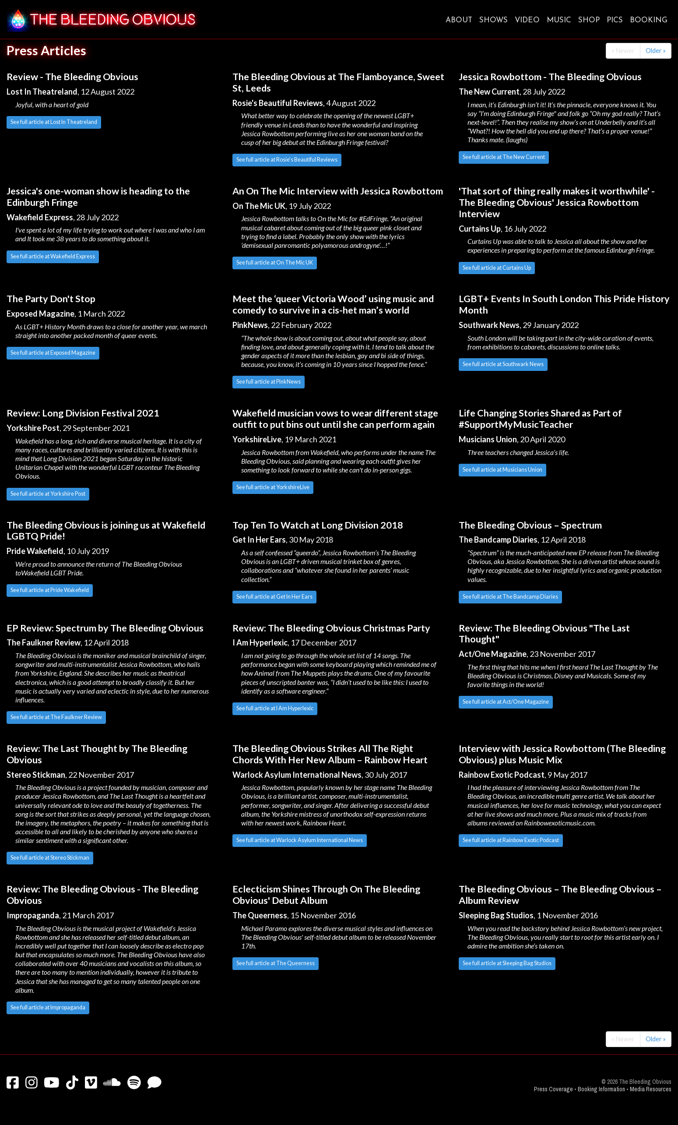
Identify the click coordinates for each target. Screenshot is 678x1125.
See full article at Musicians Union (502, 469)
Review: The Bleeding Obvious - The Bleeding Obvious (102, 894)
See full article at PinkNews (268, 381)
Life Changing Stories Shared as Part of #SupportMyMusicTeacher (540, 418)
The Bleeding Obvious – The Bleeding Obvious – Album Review (560, 894)
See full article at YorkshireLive (272, 487)
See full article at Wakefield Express (53, 256)
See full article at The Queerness (275, 963)
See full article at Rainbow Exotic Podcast (511, 840)
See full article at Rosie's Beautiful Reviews (286, 159)
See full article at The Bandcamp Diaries (510, 596)
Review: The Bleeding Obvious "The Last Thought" (544, 633)
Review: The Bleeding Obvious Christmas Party (331, 628)
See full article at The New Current (504, 157)
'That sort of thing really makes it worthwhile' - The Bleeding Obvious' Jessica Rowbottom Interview (557, 202)
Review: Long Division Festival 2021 (83, 413)
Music (559, 20)
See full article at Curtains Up (497, 267)
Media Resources (650, 1089)
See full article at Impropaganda (48, 1007)
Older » (656, 50)
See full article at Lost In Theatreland (54, 122)
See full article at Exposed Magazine (53, 352)
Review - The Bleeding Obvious (72, 76)
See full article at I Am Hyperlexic (274, 708)
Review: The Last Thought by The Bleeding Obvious (97, 754)
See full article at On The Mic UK (274, 262)
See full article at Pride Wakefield (50, 590)
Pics (615, 20)
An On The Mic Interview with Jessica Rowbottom (337, 191)
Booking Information (601, 1089)
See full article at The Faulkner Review (56, 717)
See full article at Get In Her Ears (274, 596)
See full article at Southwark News (503, 364)
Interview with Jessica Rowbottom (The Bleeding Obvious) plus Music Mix (562, 754)
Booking (648, 20)
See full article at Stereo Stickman (50, 857)
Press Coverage (553, 1089)
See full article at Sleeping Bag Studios (507, 963)
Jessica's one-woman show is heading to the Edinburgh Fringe (98, 196)
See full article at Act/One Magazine (506, 701)
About (459, 20)
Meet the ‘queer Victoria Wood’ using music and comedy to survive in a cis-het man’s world (333, 304)
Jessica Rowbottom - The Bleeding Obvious (550, 76)
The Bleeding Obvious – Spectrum (530, 525)
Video (527, 20)
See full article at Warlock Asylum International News (299, 840)
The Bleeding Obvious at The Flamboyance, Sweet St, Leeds (338, 82)
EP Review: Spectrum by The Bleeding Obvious (105, 628)
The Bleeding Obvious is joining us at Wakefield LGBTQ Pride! (106, 530)
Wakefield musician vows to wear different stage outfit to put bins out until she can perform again (335, 418)
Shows (493, 20)
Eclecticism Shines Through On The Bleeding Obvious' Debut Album (326, 894)
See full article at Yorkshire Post (48, 493)
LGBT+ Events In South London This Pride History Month (564, 304)
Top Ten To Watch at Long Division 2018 (317, 525)
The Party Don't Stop (51, 298)
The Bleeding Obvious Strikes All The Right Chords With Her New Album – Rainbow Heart (330, 754)
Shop (589, 20)
